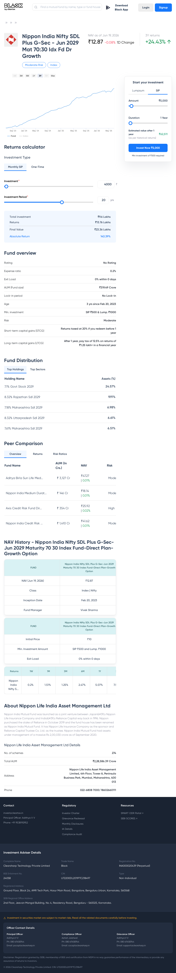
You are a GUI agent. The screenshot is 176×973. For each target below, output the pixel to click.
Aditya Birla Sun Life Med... (24, 478)
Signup (163, 7)
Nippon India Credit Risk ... (24, 523)
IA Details (67, 829)
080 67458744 (17, 941)
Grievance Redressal (73, 818)
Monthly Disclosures (72, 823)
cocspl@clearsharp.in (79, 945)
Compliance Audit (72, 834)
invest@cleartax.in (13, 813)
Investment (11, 181)
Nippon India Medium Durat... (26, 493)
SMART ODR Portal (132, 813)
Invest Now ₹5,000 (148, 147)
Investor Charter (70, 813)
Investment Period (15, 197)
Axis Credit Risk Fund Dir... (24, 508)
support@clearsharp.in (134, 945)
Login (145, 7)
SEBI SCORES (129, 818)
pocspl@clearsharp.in (24, 945)
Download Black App (121, 7)
